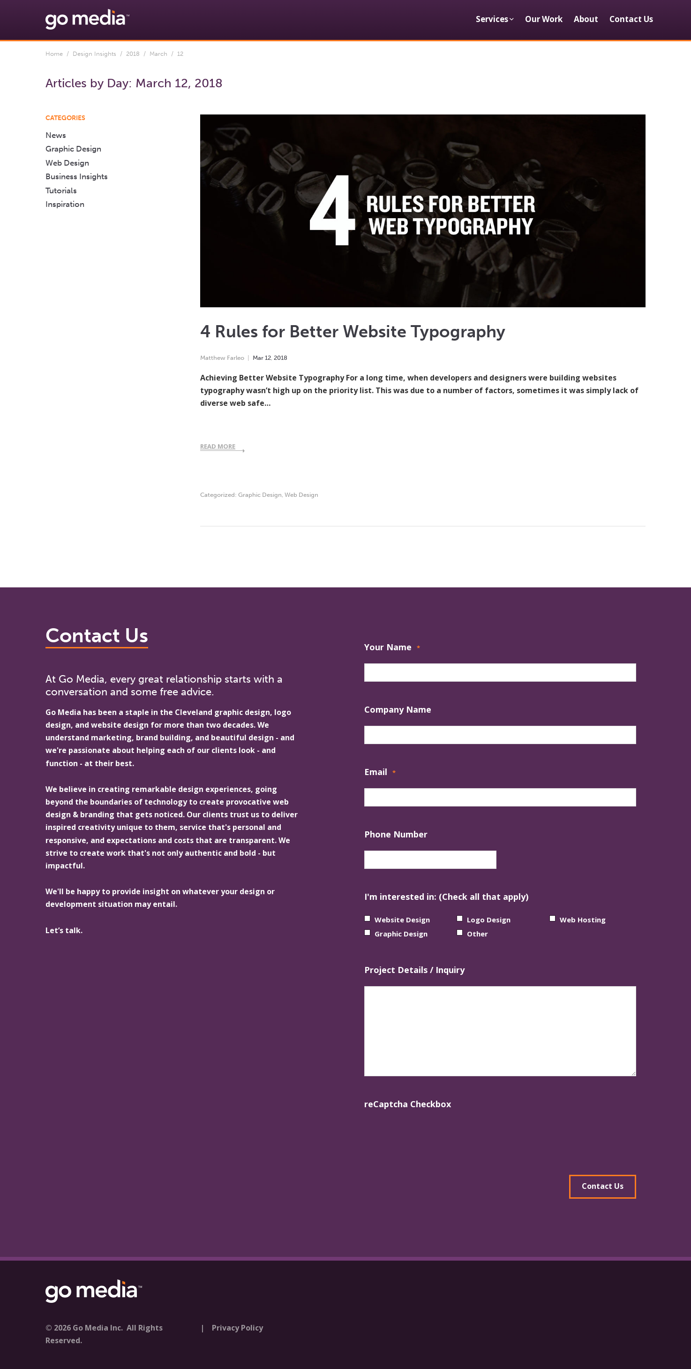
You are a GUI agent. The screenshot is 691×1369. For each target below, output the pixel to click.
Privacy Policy (237, 1326)
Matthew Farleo (222, 357)
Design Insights (94, 53)
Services (492, 19)
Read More (217, 446)
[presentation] (435, 1138)
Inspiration (64, 204)
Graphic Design (260, 494)
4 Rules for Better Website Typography (352, 331)
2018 (133, 53)
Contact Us (631, 19)
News (55, 135)
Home (54, 53)
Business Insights (76, 176)
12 (268, 357)
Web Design (301, 494)
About (586, 19)
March (158, 53)
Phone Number (396, 834)
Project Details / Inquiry (414, 969)
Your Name (392, 648)
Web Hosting (583, 919)
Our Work (544, 19)
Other (477, 933)
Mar (258, 357)
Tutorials (61, 190)
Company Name (397, 709)
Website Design (402, 919)
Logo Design (489, 919)
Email (380, 773)
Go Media (63, 712)
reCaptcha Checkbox (407, 1104)
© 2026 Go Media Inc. (84, 1326)
